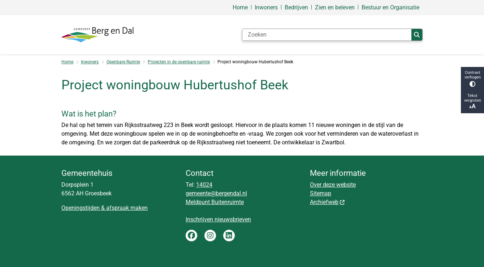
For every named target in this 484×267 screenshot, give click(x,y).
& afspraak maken (124, 207)
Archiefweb (327, 202)
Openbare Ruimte (123, 61)
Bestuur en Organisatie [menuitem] (390, 7)
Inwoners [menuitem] (266, 7)
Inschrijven (200, 219)
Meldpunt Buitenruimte (215, 202)
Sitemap (320, 193)
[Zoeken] (326, 35)
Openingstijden (80, 207)
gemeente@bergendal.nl (216, 193)
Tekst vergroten (472, 101)
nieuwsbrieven (233, 219)
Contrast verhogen (472, 78)
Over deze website (333, 184)
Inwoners (90, 61)
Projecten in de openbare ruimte (179, 61)
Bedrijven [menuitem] (296, 7)
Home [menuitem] (240, 7)
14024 (204, 184)
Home (67, 61)
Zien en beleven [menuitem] (335, 7)
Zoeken (417, 35)
